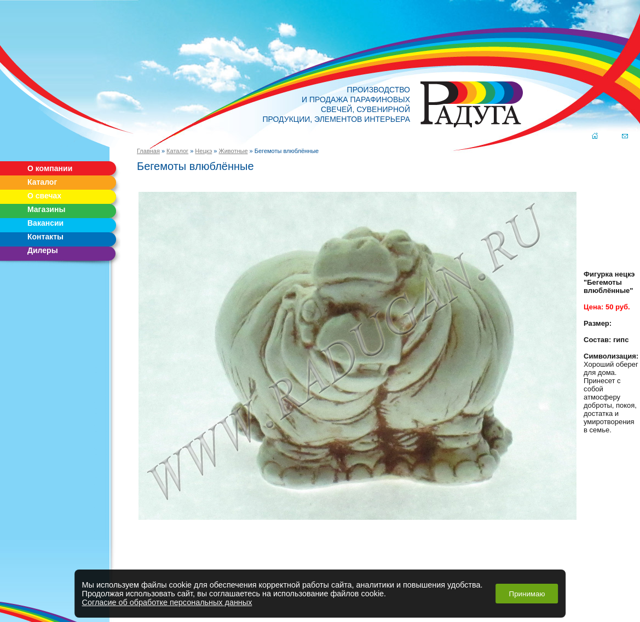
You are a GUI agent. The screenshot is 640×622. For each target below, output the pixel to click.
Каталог (42, 182)
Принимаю (527, 594)
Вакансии (45, 223)
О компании (49, 168)
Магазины (46, 209)
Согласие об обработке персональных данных (167, 602)
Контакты (45, 236)
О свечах (44, 195)
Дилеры (42, 250)
